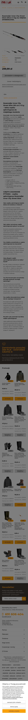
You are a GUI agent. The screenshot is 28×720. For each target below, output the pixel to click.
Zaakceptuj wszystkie (14, 711)
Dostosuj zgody (14, 706)
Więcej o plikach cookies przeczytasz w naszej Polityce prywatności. (12, 698)
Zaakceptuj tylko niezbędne (14, 702)
